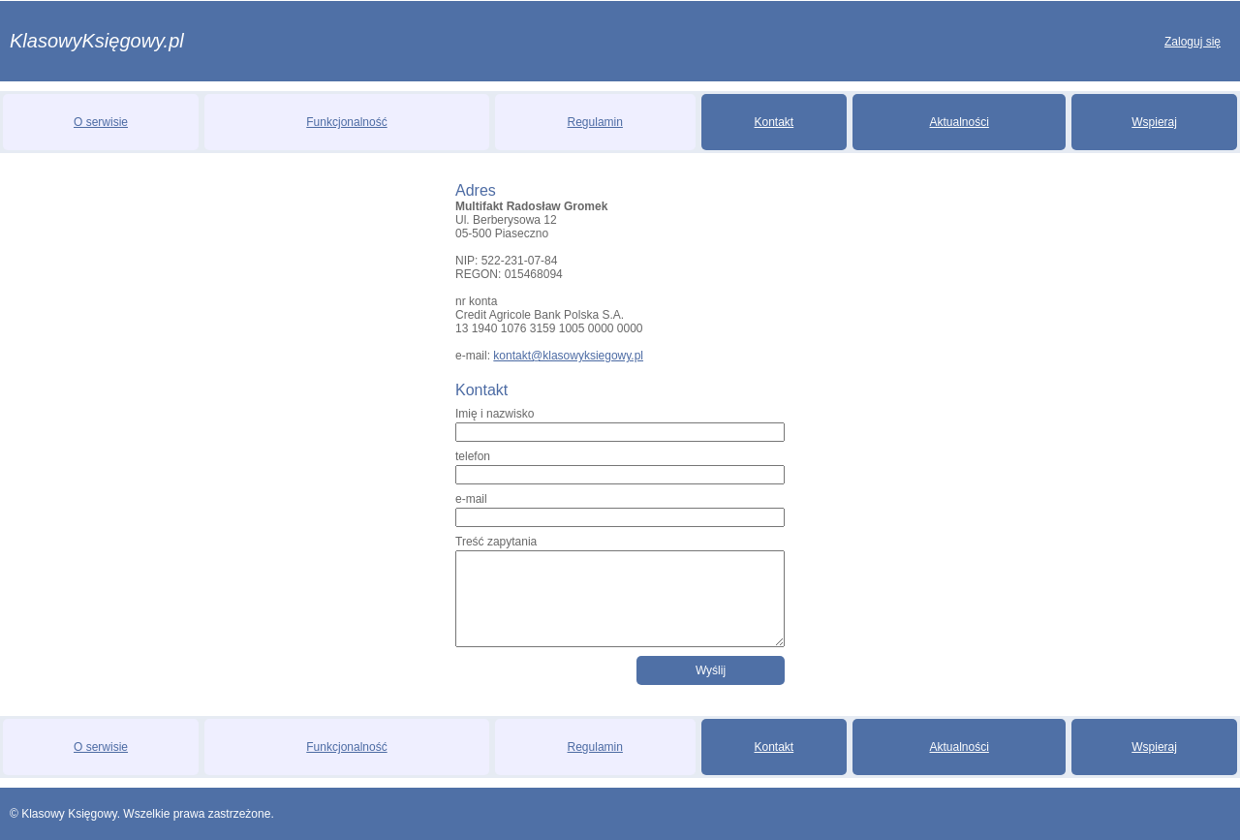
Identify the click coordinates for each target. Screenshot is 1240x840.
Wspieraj (1154, 122)
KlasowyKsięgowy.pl (97, 40)
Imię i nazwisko (494, 413)
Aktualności (959, 122)
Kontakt (774, 122)
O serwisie (101, 122)
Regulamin (595, 122)
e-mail (471, 499)
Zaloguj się (1192, 41)
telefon (472, 456)
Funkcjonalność (346, 122)
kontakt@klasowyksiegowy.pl (568, 355)
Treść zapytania (496, 541)
